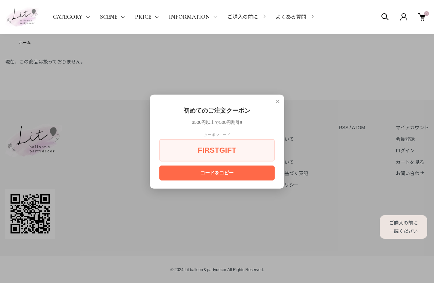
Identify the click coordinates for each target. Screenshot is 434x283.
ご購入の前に (243, 17)
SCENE (108, 16)
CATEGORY (67, 16)
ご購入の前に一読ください (403, 226)
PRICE (143, 16)
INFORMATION (189, 16)
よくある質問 (291, 17)
